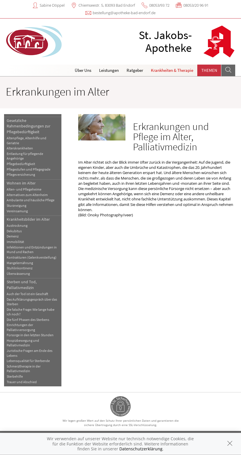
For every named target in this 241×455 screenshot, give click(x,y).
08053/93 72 (159, 5)
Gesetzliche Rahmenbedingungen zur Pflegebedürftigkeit (28, 126)
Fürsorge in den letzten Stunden (30, 335)
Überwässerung (18, 273)
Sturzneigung (16, 205)
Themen (209, 70)
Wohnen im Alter (21, 183)
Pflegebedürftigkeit (21, 164)
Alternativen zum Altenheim (27, 195)
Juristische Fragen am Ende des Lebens (29, 352)
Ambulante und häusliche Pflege (30, 200)
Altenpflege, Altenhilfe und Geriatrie (26, 140)
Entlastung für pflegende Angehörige (25, 155)
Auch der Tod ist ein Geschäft (27, 294)
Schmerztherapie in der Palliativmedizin (24, 368)
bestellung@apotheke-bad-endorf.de (124, 12)
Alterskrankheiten (20, 148)
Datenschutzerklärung (141, 449)
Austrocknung (17, 225)
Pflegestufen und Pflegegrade (28, 169)
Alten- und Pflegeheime (24, 189)
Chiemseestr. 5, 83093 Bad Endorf (106, 5)
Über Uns (83, 70)
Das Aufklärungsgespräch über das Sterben (32, 301)
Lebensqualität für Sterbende (28, 361)
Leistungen (109, 70)
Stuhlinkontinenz (19, 268)
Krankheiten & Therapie (172, 70)
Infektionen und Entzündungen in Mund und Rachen (32, 249)
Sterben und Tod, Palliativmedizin (21, 284)
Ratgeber (135, 70)
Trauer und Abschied (22, 382)
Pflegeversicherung (21, 174)
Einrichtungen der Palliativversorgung (21, 327)
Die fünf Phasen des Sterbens (28, 319)
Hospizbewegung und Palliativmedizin (23, 342)
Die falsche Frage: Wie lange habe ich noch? (30, 311)
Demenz (13, 236)
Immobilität (15, 242)
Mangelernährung (20, 263)
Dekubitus (14, 231)
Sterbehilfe (15, 376)
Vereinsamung (17, 211)
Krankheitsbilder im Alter (28, 219)
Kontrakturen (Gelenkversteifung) (31, 257)
